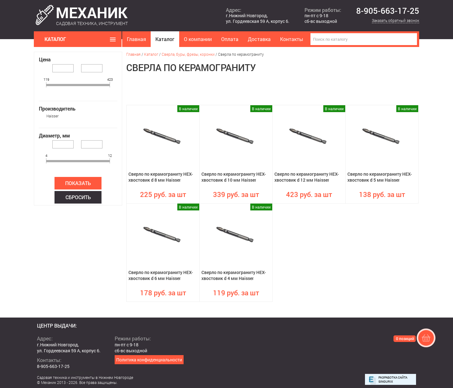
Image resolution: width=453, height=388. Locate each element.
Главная (136, 39)
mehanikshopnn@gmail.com (65, 372)
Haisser (52, 115)
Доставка (259, 39)
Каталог (164, 39)
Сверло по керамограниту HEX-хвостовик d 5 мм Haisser (379, 177)
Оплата (229, 39)
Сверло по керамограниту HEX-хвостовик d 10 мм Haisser (233, 177)
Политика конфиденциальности (149, 360)
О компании (198, 39)
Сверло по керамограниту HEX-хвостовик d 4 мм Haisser (233, 275)
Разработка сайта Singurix (392, 379)
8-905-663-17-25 (387, 11)
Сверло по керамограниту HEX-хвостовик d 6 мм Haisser (160, 275)
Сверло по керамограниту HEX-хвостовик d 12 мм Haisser (306, 177)
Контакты (291, 39)
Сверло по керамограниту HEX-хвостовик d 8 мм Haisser (160, 177)
